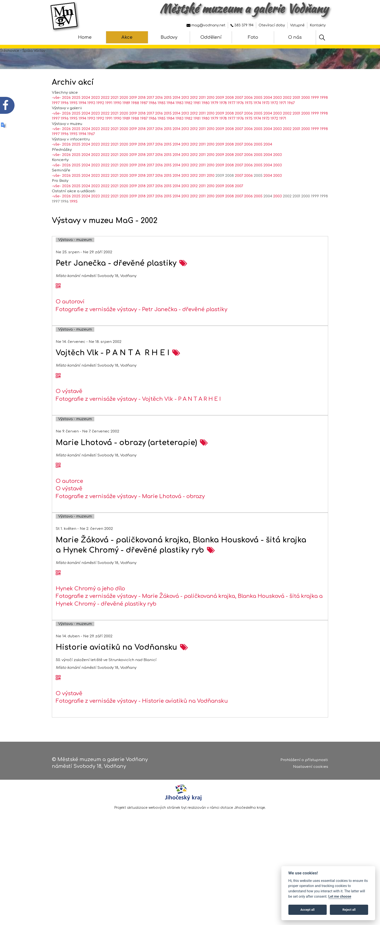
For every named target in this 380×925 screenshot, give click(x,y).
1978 (223, 122)
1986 (153, 122)
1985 (162, 122)
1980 (206, 122)
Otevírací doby (272, 25)
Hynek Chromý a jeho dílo (90, 608)
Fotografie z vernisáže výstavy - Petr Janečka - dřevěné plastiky (141, 329)
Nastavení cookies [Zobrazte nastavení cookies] (310, 768)
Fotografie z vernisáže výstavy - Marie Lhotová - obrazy (130, 516)
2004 (267, 117)
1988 (135, 122)
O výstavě (69, 411)
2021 (115, 117)
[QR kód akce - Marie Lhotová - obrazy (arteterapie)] (58, 485)
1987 (144, 122)
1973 (265, 122)
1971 (282, 122)
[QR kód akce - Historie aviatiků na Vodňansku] (58, 697)
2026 (66, 117)
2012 (194, 117)
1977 (231, 122)
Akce (127, 37)
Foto (253, 37)
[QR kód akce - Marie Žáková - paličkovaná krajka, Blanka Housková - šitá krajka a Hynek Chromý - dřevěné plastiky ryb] (58, 592)
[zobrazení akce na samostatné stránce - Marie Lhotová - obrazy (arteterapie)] (204, 462)
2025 (76, 117)
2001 (296, 117)
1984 (170, 122)
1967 (291, 122)
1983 (179, 122)
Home (85, 37)
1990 (117, 122)
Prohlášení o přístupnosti (304, 761)
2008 (229, 117)
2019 (133, 117)
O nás (295, 37)
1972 (274, 122)
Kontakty (318, 25)
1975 (249, 122)
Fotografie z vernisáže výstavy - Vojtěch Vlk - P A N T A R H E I (138, 418)
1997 (56, 122)
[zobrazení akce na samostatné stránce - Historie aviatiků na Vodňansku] (184, 667)
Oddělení (211, 37)
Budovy (169, 37)
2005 (258, 117)
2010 (210, 117)
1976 (240, 122)
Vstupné (297, 25)
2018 (142, 117)
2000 (305, 117)
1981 (197, 122)
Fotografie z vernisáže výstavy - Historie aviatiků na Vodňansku (142, 721)
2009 (219, 117)
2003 (277, 117)
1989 (126, 122)
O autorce (69, 500)
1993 (91, 122)
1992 (100, 122)
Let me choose (339, 896)
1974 (257, 122)
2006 (248, 117)
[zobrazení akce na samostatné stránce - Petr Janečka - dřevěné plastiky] (183, 283)
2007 (239, 117)
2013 (185, 117)
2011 (202, 117)
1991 (108, 122)
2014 (176, 117)
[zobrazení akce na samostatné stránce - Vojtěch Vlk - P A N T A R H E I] (176, 373)
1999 (315, 117)
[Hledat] (322, 37)
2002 (287, 117)
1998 (324, 117)
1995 (74, 122)
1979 (214, 122)
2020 (123, 117)
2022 (105, 117)
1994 (82, 122)
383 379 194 (241, 25)
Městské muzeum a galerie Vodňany (244, 8)
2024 (85, 117)
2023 (95, 117)
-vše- (56, 117)
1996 (65, 122)
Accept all (308, 909)
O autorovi (70, 321)
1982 (188, 122)
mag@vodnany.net (205, 25)
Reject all (349, 909)
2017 (150, 117)
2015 (168, 117)
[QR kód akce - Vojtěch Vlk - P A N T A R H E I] (58, 395)
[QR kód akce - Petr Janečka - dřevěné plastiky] (58, 305)
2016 (159, 117)
